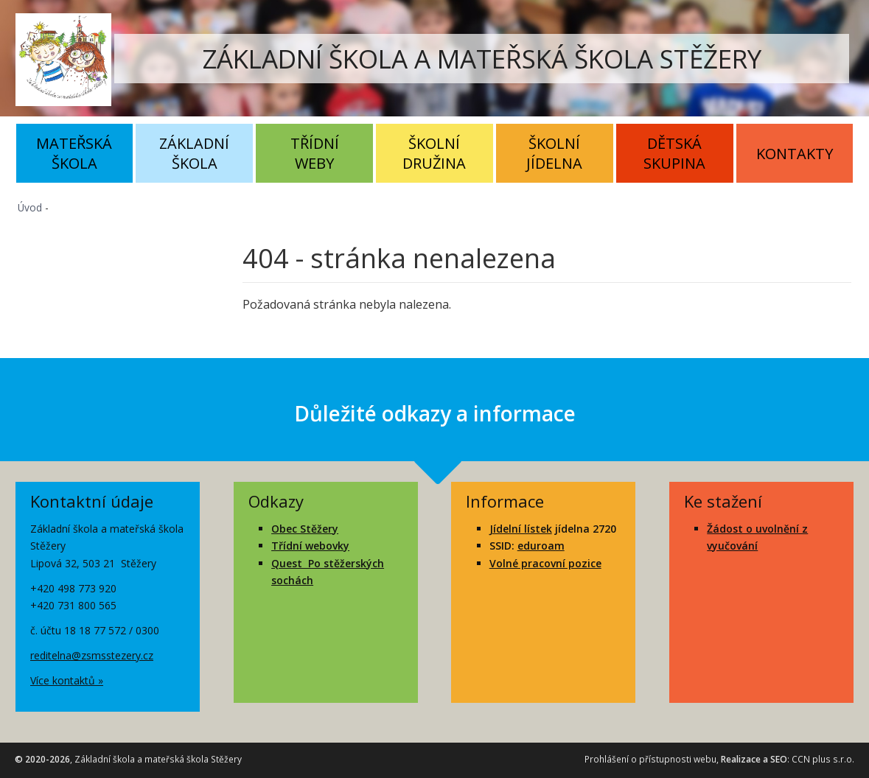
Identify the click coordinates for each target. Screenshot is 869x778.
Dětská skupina (674, 153)
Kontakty (794, 154)
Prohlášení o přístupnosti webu (650, 759)
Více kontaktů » (66, 680)
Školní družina (434, 153)
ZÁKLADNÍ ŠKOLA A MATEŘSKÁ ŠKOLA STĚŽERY (482, 58)
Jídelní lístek (520, 529)
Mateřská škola (74, 153)
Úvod (30, 207)
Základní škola (194, 153)
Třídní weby (314, 153)
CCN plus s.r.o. (823, 759)
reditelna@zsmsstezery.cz (91, 655)
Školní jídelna (554, 153)
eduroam (541, 546)
